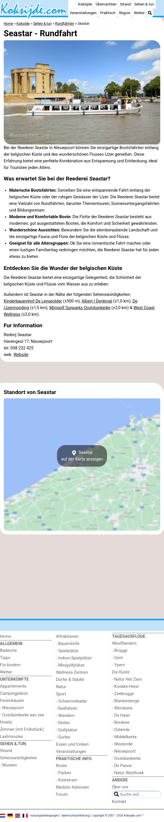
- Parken (63, 772)
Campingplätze (14, 693)
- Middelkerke (124, 737)
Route (61, 765)
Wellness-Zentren (72, 672)
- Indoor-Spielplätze (74, 658)
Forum (62, 794)
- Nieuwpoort (12, 707)
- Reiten (63, 722)
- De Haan (121, 715)
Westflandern (124, 643)
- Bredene (120, 722)
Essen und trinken (72, 744)
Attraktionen (67, 636)
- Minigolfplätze (70, 665)
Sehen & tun (144, 4)
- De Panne (122, 765)
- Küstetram (66, 780)
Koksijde (85, 4)
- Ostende (121, 729)
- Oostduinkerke (126, 758)
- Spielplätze (67, 650)
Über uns (120, 787)
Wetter (139, 13)
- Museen (8, 765)
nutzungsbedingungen (44, 815)
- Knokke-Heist (125, 686)
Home (5, 636)
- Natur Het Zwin (127, 679)
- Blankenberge (125, 701)
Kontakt (119, 801)
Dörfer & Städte (70, 679)
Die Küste (121, 672)
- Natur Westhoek (128, 772)
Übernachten (106, 4)
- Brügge (119, 650)
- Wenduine (122, 708)
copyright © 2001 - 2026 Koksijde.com (116, 815)
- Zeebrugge (123, 693)
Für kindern (10, 665)
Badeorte (8, 650)
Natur (61, 686)
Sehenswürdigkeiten (18, 758)
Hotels (6, 722)
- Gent (117, 657)
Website (21, 354)
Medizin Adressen (72, 787)
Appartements (13, 686)
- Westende (122, 744)
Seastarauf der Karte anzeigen (82, 456)
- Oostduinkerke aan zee (22, 715)
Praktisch (107, 13)
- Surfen (63, 737)
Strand (125, 4)
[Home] (72, 4)
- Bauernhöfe (67, 643)
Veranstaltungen (83, 13)
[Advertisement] (82, 372)
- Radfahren (66, 708)
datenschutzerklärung (75, 815)
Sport (61, 694)
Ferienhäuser (12, 700)
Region (124, 13)
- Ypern (118, 665)
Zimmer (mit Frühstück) (22, 729)
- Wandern (65, 715)
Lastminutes (11, 736)
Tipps (5, 657)
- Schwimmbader (71, 701)
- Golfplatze (66, 730)
